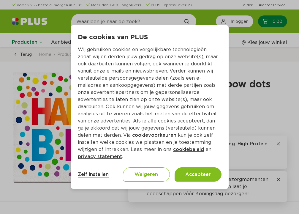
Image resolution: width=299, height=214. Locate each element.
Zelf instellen (93, 174)
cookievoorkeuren (155, 135)
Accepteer (198, 174)
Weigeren (146, 174)
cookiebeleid (188, 149)
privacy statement (100, 156)
